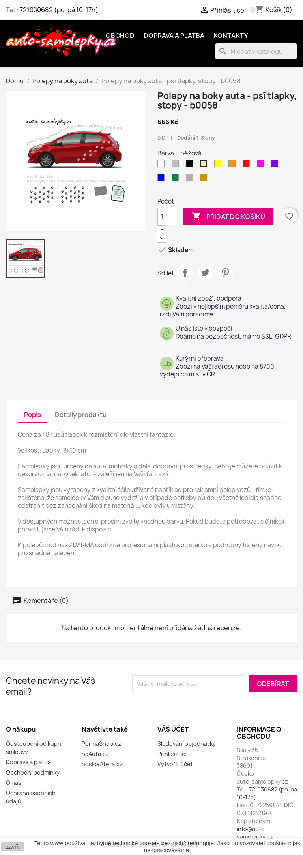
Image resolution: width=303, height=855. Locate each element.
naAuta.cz (95, 754)
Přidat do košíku (228, 216)
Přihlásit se (172, 754)
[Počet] (166, 216)
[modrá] (162, 179)
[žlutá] (219, 165)
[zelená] (177, 179)
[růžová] (262, 165)
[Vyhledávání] (256, 51)
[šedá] (177, 165)
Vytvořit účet (175, 764)
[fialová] (276, 165)
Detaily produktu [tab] (81, 414)
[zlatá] (205, 179)
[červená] (248, 165)
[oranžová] (233, 165)
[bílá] (162, 165)
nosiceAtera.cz (102, 764)
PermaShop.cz (101, 743)
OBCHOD (120, 35)
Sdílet (185, 273)
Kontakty (230, 35)
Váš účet (173, 729)
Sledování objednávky (186, 743)
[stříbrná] (191, 179)
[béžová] (205, 165)
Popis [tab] (32, 414)
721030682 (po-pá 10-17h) (59, 10)
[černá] (191, 165)
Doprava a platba (174, 35)
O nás (13, 782)
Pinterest (225, 273)
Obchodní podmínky (33, 772)
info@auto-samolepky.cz (255, 832)
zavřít (12, 847)
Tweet (205, 273)
